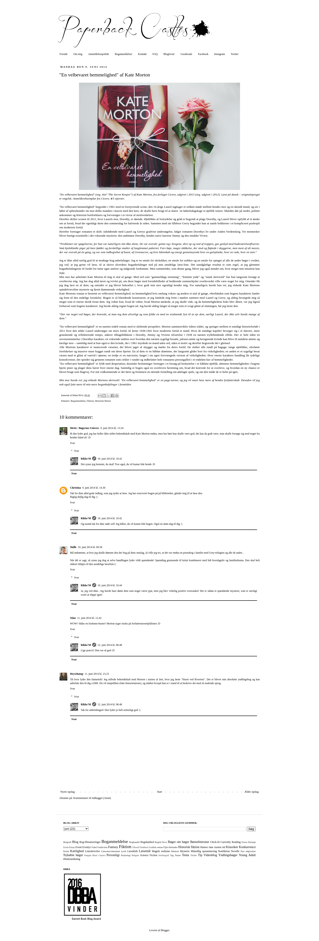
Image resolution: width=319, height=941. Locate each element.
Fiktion (90, 400)
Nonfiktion (224, 851)
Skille (73, 547)
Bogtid (158, 842)
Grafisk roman (156, 847)
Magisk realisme (161, 851)
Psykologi (126, 855)
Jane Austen (214, 847)
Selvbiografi (163, 855)
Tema (185, 855)
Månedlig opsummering (204, 851)
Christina (75, 487)
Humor (204, 847)
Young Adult (247, 855)
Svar (72, 443)
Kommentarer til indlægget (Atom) (92, 798)
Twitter (234, 54)
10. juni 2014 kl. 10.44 (110, 585)
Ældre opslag (251, 791)
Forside (64, 54)
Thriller (193, 855)
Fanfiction (102, 847)
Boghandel (134, 842)
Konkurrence (247, 847)
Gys (166, 847)
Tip (200, 855)
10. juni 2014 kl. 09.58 (90, 547)
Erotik (66, 847)
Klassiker (232, 847)
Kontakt (142, 54)
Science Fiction (148, 855)
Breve (164, 842)
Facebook (203, 54)
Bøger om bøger (178, 842)
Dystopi (252, 842)
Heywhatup (76, 673)
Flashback (144, 847)
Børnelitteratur (199, 842)
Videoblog (210, 855)
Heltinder (173, 847)
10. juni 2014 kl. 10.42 (110, 458)
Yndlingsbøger (228, 855)
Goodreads (186, 54)
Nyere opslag (67, 791)
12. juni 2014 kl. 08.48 (110, 645)
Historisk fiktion (103, 400)
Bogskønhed (147, 842)
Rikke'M (86, 458)
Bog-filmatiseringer (90, 842)
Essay (72, 847)
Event (78, 847)
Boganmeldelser (123, 54)
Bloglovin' (169, 54)
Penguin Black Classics (95, 855)
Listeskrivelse (92, 851)
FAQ (155, 54)
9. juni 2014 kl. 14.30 (93, 487)
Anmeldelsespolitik (98, 54)
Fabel (94, 847)
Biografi (67, 842)
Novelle (235, 851)
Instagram (219, 54)
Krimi (66, 851)
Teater (178, 855)
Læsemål (145, 851)
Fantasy (113, 847)
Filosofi (135, 847)
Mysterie (185, 851)
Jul (223, 847)
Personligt (112, 855)
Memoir (175, 851)
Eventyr (86, 847)
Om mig (77, 54)
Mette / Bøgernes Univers (84, 428)
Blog (75, 842)
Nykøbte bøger (73, 855)
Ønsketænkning (71, 859)
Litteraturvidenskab (110, 851)
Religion (135, 855)
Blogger (165, 930)
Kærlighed (77, 851)
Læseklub (132, 851)
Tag (172, 855)
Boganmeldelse (78, 400)
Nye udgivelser (248, 851)
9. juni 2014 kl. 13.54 (111, 428)
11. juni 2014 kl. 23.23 (97, 673)
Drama (244, 842)
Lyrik (123, 851)
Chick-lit (215, 842)
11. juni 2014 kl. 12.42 (89, 618)
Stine (73, 618)
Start (159, 791)
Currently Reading (231, 842)
